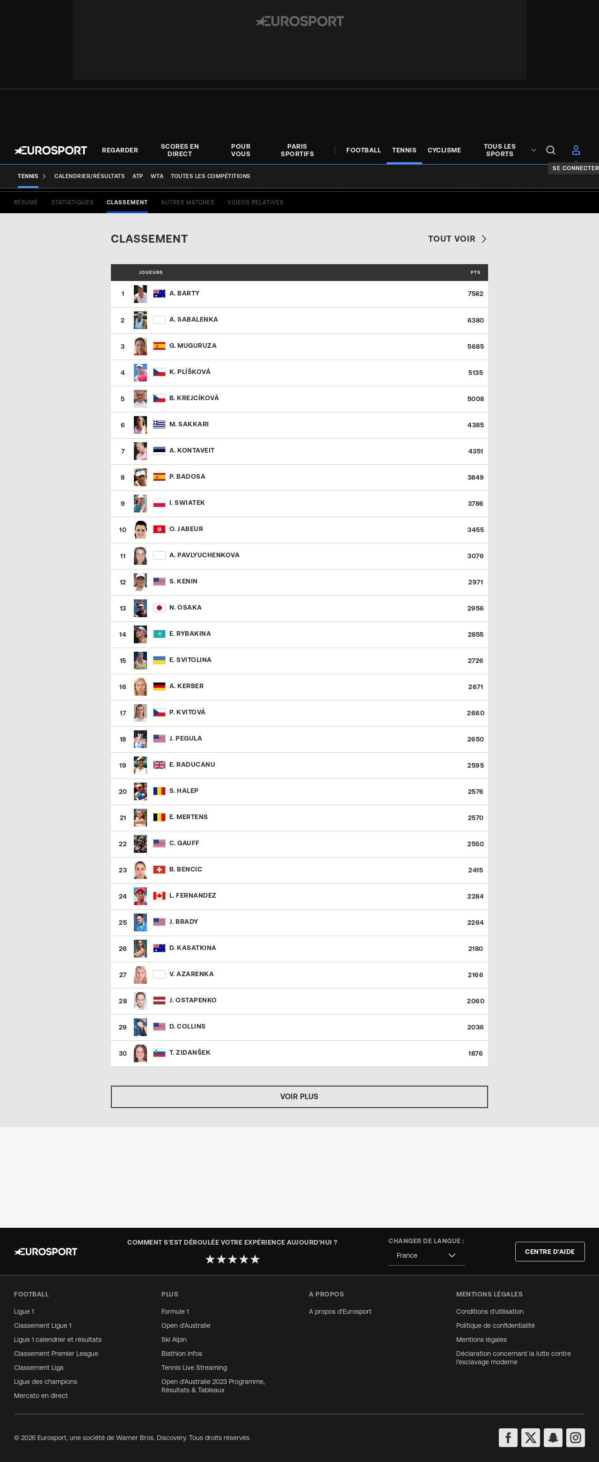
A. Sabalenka (194, 420)
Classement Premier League (56, 1353)
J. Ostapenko (193, 1101)
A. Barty (184, 394)
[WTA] (157, 176)
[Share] (579, 217)
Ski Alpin (174, 1339)
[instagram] (575, 1437)
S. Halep (184, 891)
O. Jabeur (186, 630)
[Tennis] (32, 176)
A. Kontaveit (192, 551)
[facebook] (508, 1437)
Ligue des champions (45, 1381)
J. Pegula (186, 839)
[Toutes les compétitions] (211, 176)
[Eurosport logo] (50, 150)
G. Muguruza (193, 446)
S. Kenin (183, 682)
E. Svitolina (190, 760)
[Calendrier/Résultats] (90, 176)
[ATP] (138, 176)
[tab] (26, 303)
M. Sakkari (189, 525)
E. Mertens (188, 918)
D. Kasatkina (193, 1048)
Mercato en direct (41, 1395)
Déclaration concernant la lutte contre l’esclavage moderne (513, 1358)
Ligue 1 (24, 1311)
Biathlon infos (181, 1353)
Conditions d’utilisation (490, 1311)
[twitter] (530, 1437)
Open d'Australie (186, 1325)
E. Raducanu (192, 865)
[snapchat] (553, 1437)
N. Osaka (185, 708)
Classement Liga (39, 1367)
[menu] (551, 150)
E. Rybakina (190, 734)
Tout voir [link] (458, 340)
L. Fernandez (193, 996)
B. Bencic (186, 970)
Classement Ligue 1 (42, 1325)
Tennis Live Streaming (194, 1367)
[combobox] (426, 1256)
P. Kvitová (187, 813)
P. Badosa (187, 577)
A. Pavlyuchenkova (204, 656)
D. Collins (187, 1127)
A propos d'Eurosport (340, 1311)
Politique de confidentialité (495, 1325)
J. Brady (183, 1022)
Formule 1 (175, 1311)
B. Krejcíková (194, 499)
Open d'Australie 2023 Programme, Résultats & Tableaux (213, 1386)
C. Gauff (184, 944)
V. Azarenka (191, 1075)
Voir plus (299, 1197)
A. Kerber (186, 787)
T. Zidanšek (190, 1153)
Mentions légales (481, 1339)
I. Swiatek (187, 603)
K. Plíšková (190, 472)
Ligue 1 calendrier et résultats (58, 1339)
